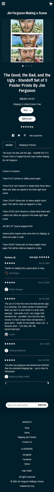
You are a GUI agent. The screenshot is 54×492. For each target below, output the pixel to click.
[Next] (48, 383)
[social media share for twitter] (19, 135)
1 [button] (22, 66)
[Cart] (50, 4)
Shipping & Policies (27, 145)
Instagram (27, 454)
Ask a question (35, 135)
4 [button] (31, 66)
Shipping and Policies (27, 437)
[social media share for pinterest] (25, 135)
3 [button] (28, 66)
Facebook (27, 459)
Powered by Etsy (27, 486)
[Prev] (6, 383)
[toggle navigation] (3, 3)
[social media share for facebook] (13, 135)
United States (30, 104)
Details (9, 145)
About (27, 432)
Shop (27, 427)
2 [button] (25, 66)
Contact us (27, 441)
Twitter (27, 464)
